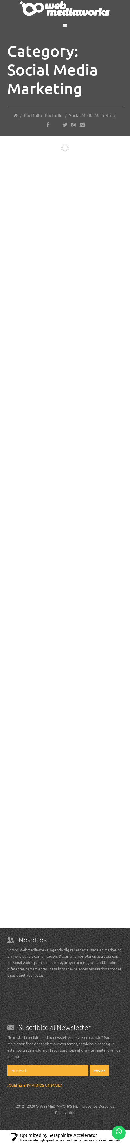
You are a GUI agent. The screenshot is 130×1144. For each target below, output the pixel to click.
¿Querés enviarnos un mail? (34, 1085)
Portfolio (54, 115)
